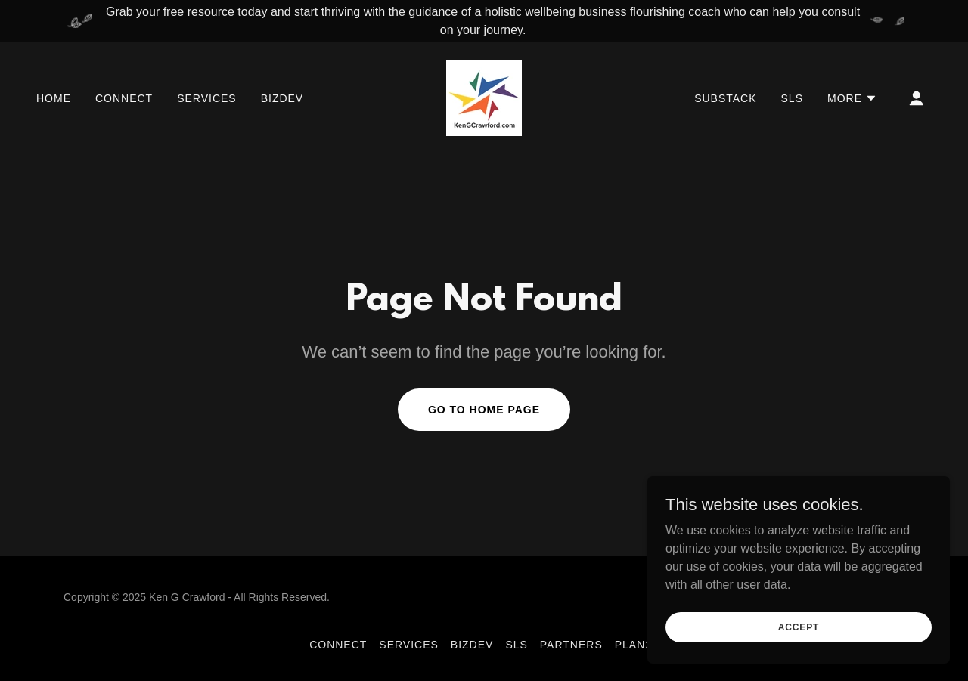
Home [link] (53, 98)
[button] (852, 98)
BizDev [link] (282, 98)
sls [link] (792, 98)
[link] (484, 97)
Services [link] (207, 98)
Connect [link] (124, 98)
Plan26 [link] (637, 645)
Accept (798, 637)
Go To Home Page (484, 410)
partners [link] (571, 645)
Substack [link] (725, 98)
